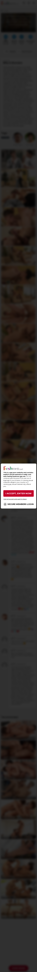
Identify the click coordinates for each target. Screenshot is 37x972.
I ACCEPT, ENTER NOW (19, 493)
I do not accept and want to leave (15, 499)
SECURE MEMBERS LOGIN (20, 504)
